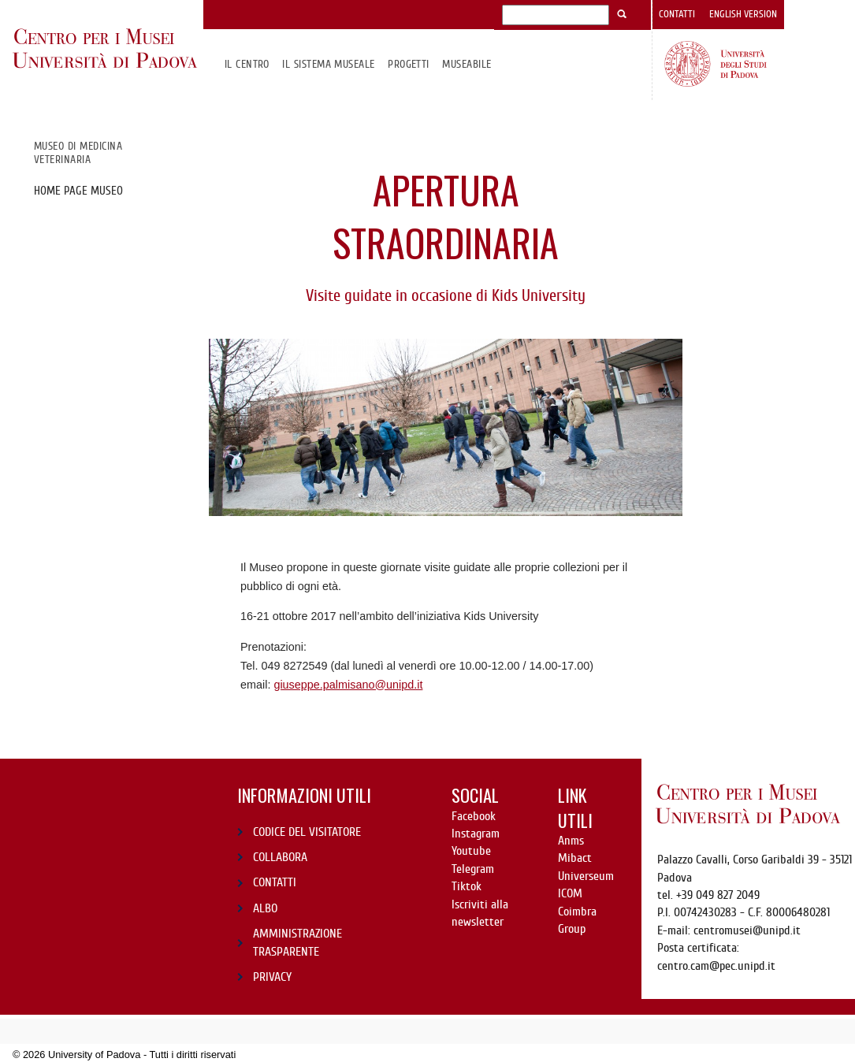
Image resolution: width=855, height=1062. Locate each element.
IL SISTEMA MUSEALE (328, 64)
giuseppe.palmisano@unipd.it (347, 684)
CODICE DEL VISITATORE (307, 832)
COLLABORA (280, 857)
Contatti (677, 14)
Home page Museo (78, 191)
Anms (571, 841)
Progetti (408, 64)
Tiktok (466, 886)
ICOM (570, 893)
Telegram (473, 869)
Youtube (471, 851)
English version (743, 14)
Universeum (586, 876)
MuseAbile (466, 64)
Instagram (476, 833)
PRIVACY (272, 977)
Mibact (575, 858)
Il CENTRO (247, 64)
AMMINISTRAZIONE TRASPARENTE (297, 942)
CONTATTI (274, 882)
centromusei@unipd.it (747, 930)
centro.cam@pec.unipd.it (716, 966)
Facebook (474, 816)
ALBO (265, 908)
